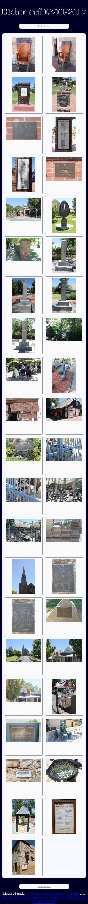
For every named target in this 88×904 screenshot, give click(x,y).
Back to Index (43, 26)
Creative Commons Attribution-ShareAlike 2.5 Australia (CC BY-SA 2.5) (44, 900)
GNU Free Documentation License (53, 893)
